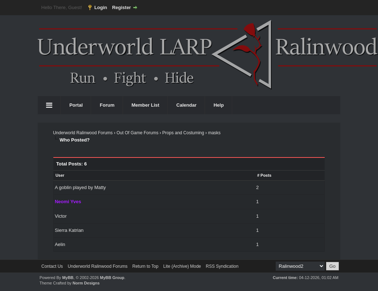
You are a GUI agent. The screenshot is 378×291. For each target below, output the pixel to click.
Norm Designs (86, 283)
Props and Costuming (183, 132)
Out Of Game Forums (137, 132)
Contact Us (52, 266)
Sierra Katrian (69, 230)
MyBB (67, 277)
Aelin (60, 244)
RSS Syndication (222, 266)
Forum (107, 105)
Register (121, 7)
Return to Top (145, 266)
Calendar (186, 105)
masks (214, 132)
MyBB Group (112, 277)
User (60, 175)
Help (219, 105)
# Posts (264, 175)
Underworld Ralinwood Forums (83, 132)
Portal (76, 105)
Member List (146, 105)
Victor (61, 216)
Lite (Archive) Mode (182, 266)
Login (100, 7)
